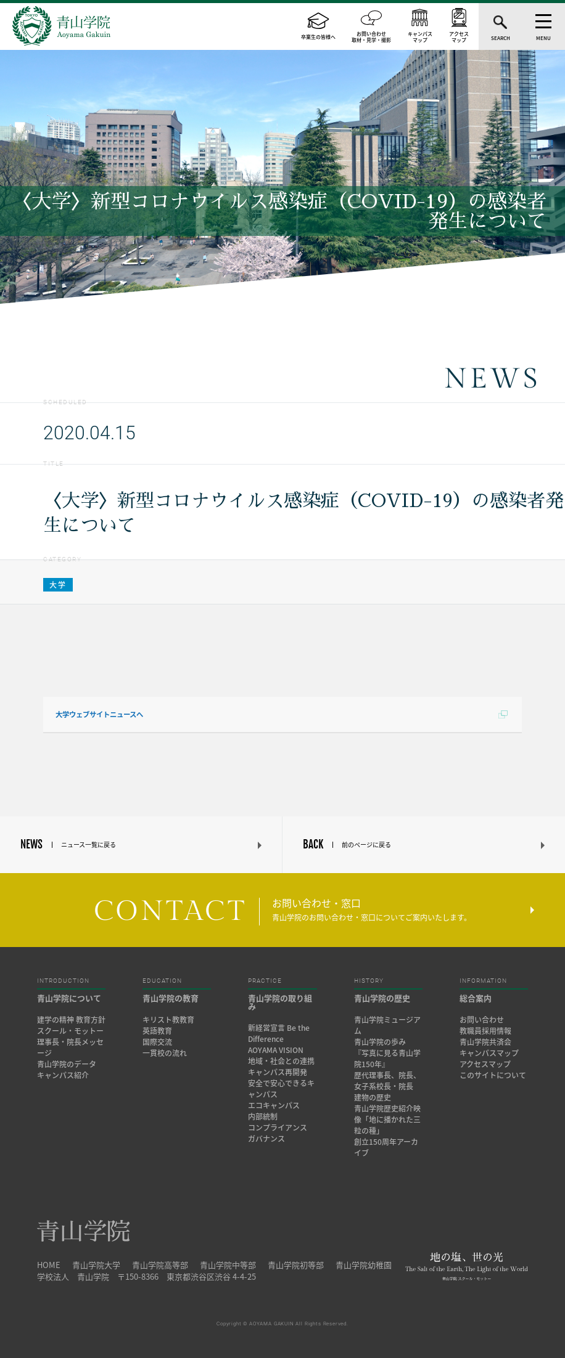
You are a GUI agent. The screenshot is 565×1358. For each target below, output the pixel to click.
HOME (48, 1265)
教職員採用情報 (485, 1030)
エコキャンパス (274, 1105)
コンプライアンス (277, 1127)
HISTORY (369, 981)
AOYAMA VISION (275, 1049)
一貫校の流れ (164, 1053)
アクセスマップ (485, 1064)
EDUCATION (162, 981)
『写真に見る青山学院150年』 (387, 1058)
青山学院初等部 (296, 1265)
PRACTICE (265, 981)
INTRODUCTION (63, 981)
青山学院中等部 (228, 1265)
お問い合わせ (482, 1019)
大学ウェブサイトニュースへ (99, 714)
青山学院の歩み (380, 1041)
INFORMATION (483, 981)
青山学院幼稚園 (364, 1265)
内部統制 (263, 1116)
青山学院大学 (96, 1265)
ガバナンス (266, 1138)
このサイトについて (493, 1075)
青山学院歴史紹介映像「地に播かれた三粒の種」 (387, 1119)
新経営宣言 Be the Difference (279, 1033)
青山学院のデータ (66, 1064)
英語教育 (157, 1030)
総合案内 (476, 998)
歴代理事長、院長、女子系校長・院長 (387, 1081)
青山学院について (69, 998)
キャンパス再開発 (277, 1072)
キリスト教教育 (168, 1019)
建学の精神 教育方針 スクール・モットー (71, 1025)
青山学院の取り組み (280, 1002)
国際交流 (157, 1041)
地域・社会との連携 (281, 1061)
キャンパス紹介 (63, 1075)
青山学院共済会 (485, 1041)
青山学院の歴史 (382, 998)
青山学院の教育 (170, 998)
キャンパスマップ (489, 1053)
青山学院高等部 (160, 1265)
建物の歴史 (372, 1097)
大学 (58, 584)
